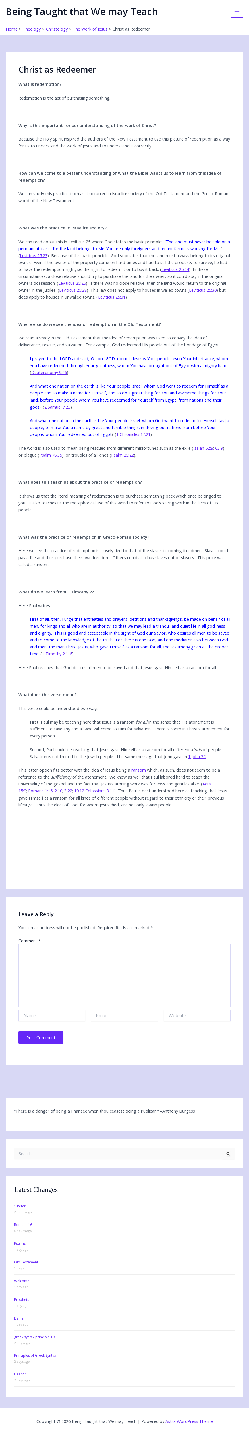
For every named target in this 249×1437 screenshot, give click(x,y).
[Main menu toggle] (237, 11)
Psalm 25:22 (122, 455)
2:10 (58, 791)
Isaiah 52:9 (203, 448)
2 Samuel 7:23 (57, 407)
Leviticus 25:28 (73, 290)
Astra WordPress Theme (189, 1421)
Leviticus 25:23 (33, 255)
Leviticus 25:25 (72, 283)
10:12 (79, 791)
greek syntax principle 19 (34, 1337)
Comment (29, 941)
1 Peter (20, 1205)
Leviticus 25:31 (112, 297)
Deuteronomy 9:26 (49, 372)
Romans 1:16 (40, 791)
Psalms (20, 1243)
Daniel (19, 1318)
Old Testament (26, 1262)
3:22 (68, 791)
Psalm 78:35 (50, 455)
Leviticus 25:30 (203, 290)
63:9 (219, 448)
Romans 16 (23, 1224)
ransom (138, 770)
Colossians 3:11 (99, 791)
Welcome (21, 1280)
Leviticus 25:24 (175, 269)
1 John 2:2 (197, 756)
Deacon (20, 1374)
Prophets (21, 1299)
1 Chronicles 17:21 (133, 434)
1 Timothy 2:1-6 (57, 653)
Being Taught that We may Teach (82, 11)
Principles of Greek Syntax (35, 1355)
